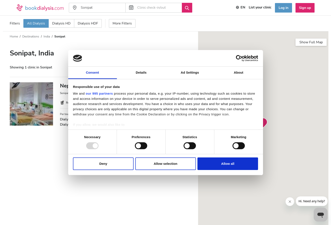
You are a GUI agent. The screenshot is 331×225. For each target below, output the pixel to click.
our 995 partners (99, 93)
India (47, 36)
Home (14, 36)
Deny (103, 163)
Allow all (227, 163)
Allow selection (165, 163)
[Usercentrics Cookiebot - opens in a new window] (239, 58)
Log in (283, 7)
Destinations (30, 36)
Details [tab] (141, 72)
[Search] (187, 7)
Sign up (305, 7)
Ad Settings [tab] (190, 72)
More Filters (122, 23)
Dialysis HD (61, 23)
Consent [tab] (92, 72)
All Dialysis (36, 23)
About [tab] (238, 72)
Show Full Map (311, 42)
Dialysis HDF (88, 23)
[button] (263, 123)
